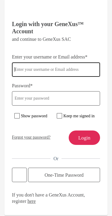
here (31, 201)
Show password (34, 116)
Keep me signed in (79, 116)
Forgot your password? (31, 137)
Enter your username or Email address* (50, 56)
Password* (22, 85)
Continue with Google (19, 175)
